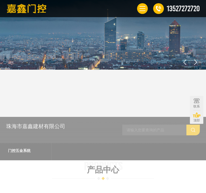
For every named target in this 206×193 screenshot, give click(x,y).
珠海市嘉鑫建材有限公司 (35, 153)
